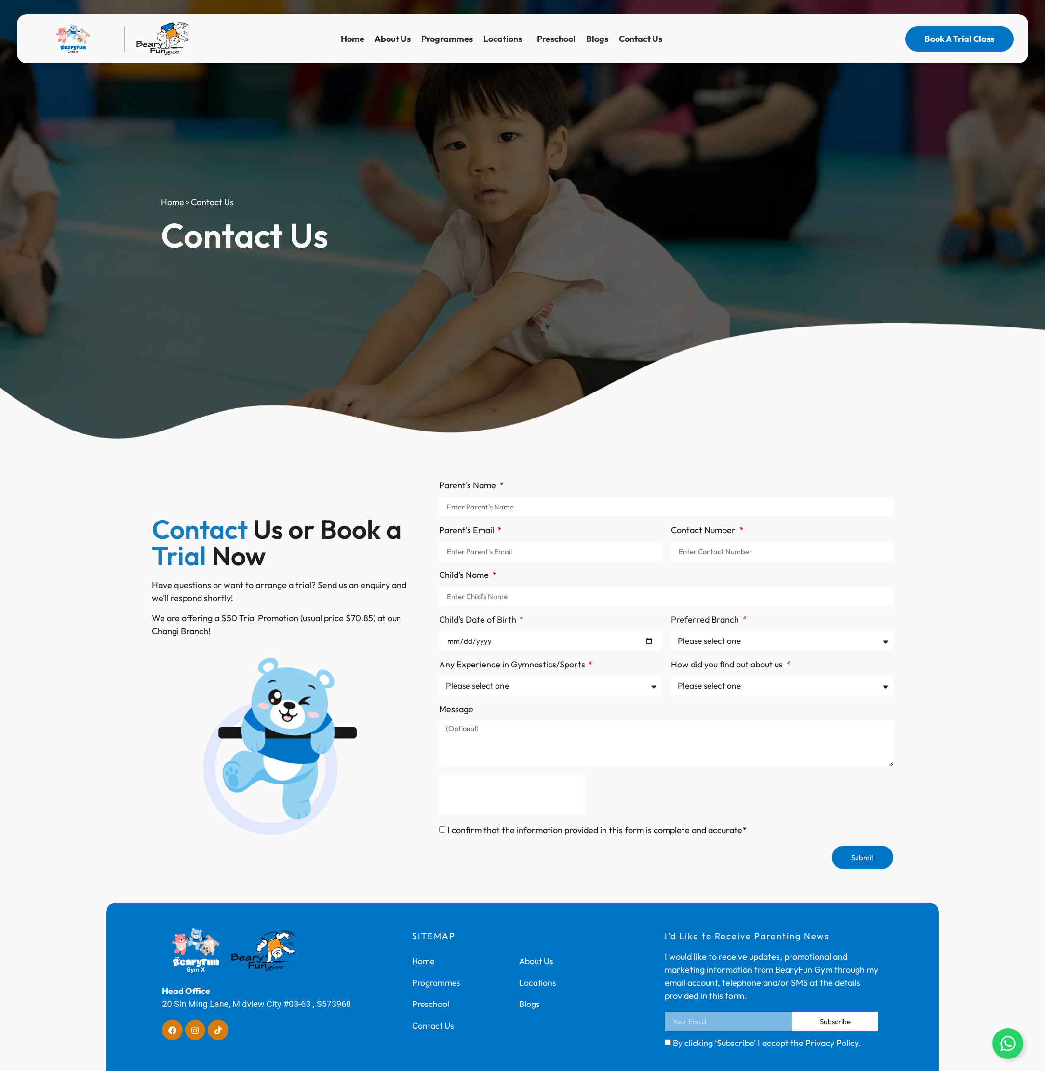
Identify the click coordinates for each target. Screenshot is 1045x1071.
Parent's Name (468, 486)
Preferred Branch (706, 620)
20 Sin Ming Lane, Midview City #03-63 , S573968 (256, 1004)
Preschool (556, 38)
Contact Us (643, 38)
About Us (393, 38)
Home (352, 38)
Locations (505, 38)
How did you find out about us (728, 665)
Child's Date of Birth (478, 620)
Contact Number (704, 531)
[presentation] (512, 794)
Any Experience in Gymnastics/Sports (513, 665)
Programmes (447, 38)
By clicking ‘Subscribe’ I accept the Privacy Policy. (767, 1042)
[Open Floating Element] (1007, 1043)
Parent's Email (467, 531)
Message (456, 710)
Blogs (597, 38)
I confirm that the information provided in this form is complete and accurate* (597, 830)
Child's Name (465, 575)
